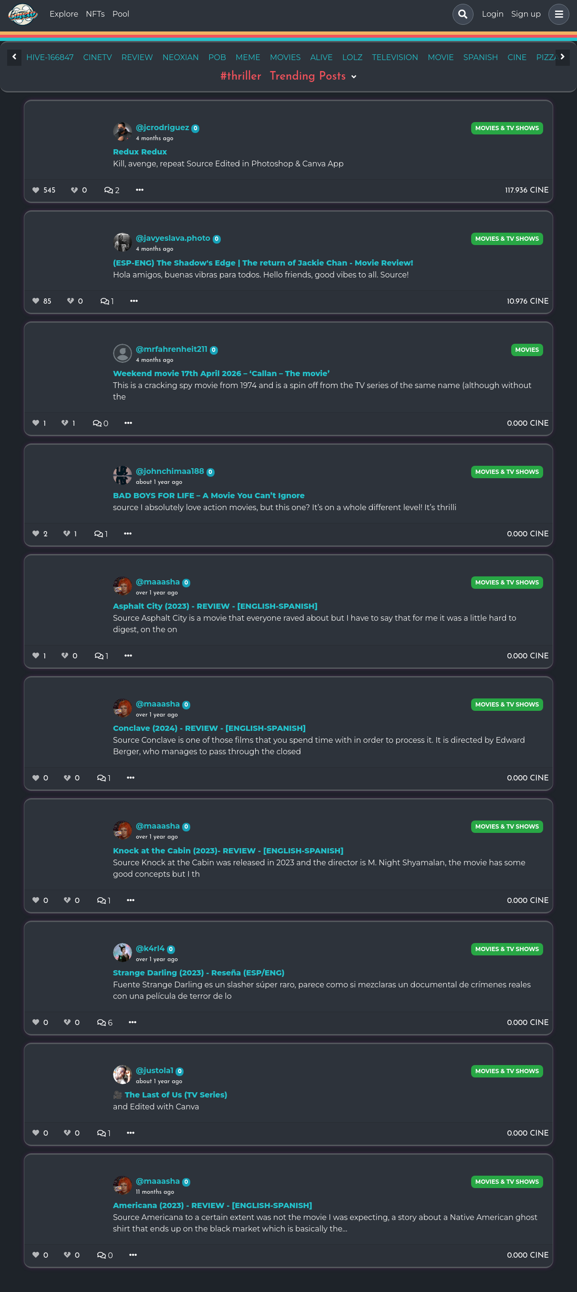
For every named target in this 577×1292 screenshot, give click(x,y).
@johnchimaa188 (171, 471)
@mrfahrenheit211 (173, 349)
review (137, 57)
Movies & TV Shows (507, 128)
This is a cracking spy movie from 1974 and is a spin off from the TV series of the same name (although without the (322, 391)
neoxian (181, 57)
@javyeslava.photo (174, 238)
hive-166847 (49, 57)
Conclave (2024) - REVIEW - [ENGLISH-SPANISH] (209, 728)
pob (217, 57)
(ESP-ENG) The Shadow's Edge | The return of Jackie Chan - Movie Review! (263, 262)
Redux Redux (140, 151)
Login (493, 14)
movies (285, 57)
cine (517, 57)
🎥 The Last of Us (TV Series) (170, 1094)
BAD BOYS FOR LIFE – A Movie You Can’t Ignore (209, 495)
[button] (557, 14)
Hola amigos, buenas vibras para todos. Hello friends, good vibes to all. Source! (261, 274)
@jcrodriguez (163, 127)
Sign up (526, 14)
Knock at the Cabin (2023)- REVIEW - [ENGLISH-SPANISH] (228, 850)
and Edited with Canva (156, 1106)
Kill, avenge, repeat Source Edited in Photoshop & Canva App (228, 163)
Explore (64, 14)
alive (321, 57)
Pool (121, 14)
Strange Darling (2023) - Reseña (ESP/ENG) (199, 972)
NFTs (95, 14)
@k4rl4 (151, 948)
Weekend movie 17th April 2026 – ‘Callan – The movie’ (221, 373)
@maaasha (159, 581)
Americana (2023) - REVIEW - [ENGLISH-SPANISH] (212, 1205)
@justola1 (155, 1070)
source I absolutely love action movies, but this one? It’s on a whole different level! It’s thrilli (284, 507)
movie (441, 57)
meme (248, 57)
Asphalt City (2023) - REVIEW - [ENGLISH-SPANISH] (215, 606)
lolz (352, 57)
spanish (481, 57)
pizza (547, 57)
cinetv (97, 57)
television (395, 57)
